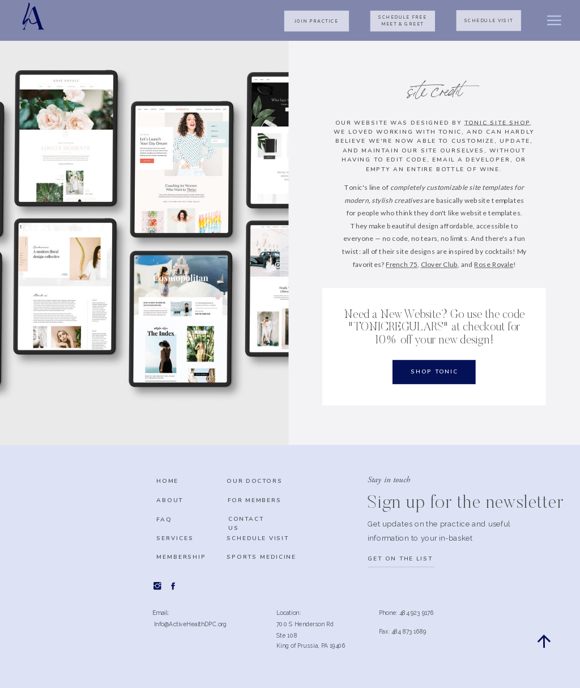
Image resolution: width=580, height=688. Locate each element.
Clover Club (439, 264)
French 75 (401, 264)
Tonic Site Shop (497, 122)
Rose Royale (493, 264)
